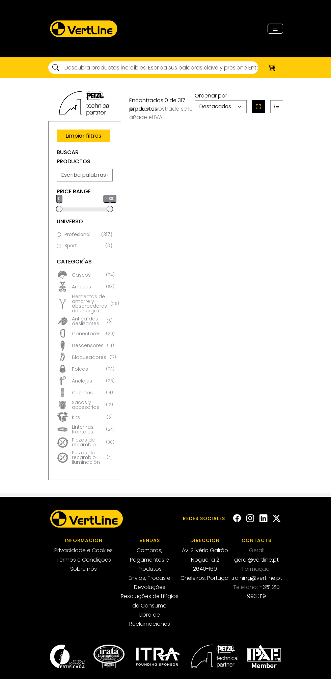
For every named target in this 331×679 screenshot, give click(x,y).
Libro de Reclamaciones (149, 619)
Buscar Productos (73, 156)
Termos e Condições (83, 560)
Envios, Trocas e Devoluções (149, 582)
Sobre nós (83, 569)
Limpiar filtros (83, 136)
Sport (88, 246)
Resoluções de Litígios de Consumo (149, 600)
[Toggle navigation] (275, 29)
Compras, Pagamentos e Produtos (149, 559)
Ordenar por (211, 96)
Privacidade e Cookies (83, 550)
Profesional (88, 235)
